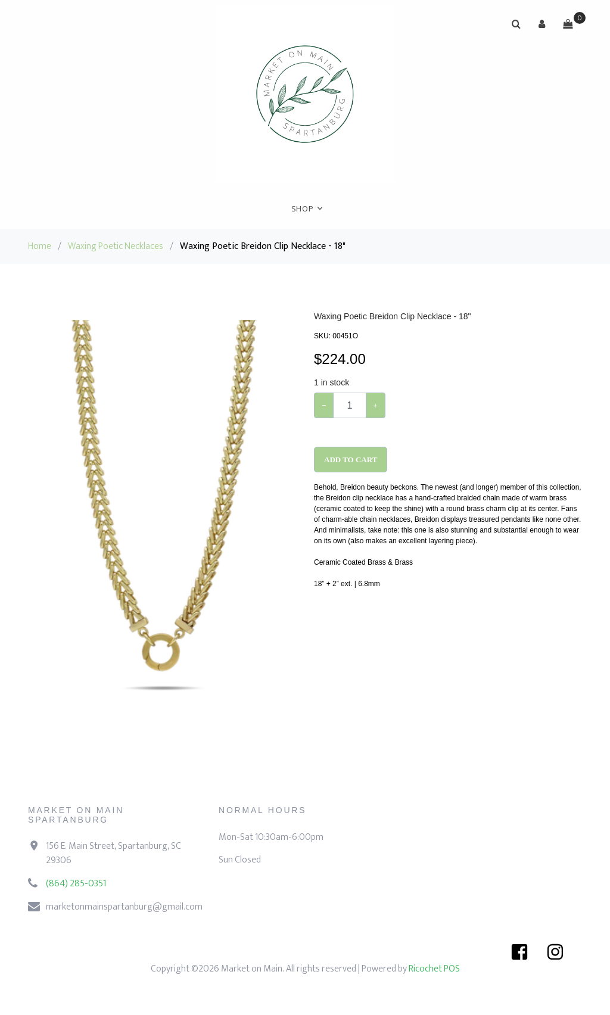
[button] (542, 24)
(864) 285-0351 (76, 884)
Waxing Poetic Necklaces (115, 246)
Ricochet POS (434, 969)
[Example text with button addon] (349, 405)
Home (39, 246)
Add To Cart (350, 459)
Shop (302, 208)
